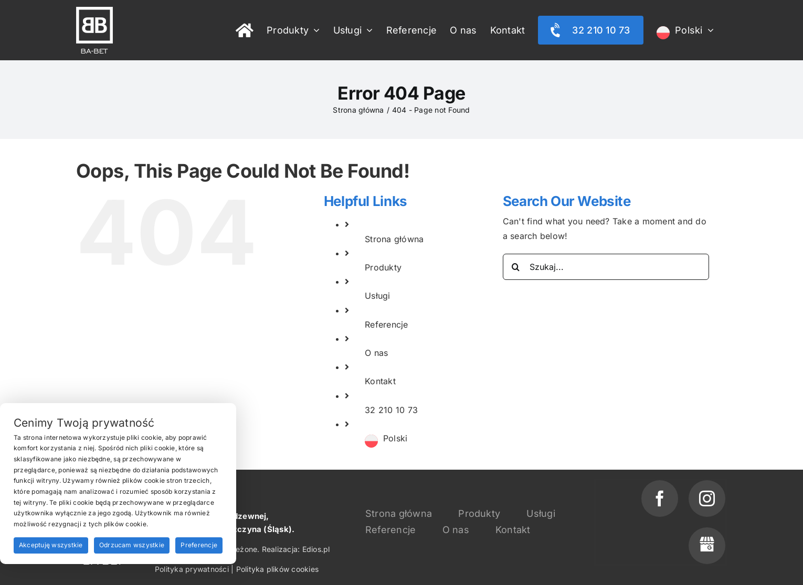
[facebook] (659, 498)
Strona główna (394, 239)
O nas (376, 353)
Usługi (377, 295)
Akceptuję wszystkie (51, 545)
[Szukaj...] (606, 267)
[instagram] (707, 498)
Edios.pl (316, 549)
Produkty (383, 267)
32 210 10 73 (391, 410)
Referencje (386, 324)
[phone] (707, 545)
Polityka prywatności (192, 569)
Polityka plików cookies (277, 569)
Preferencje (199, 545)
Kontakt (380, 381)
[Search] (516, 267)
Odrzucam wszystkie (131, 545)
